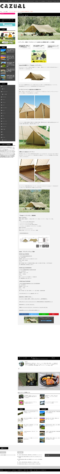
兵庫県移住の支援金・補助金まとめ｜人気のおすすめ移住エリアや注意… (53, 439)
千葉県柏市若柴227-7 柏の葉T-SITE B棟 (29, 269)
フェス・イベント (56, 1)
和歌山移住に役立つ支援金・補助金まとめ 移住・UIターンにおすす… (53, 419)
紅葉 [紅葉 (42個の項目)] (4, 157)
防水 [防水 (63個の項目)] (12, 157)
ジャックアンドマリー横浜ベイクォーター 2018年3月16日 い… (31, 439)
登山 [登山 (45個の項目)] (2, 157)
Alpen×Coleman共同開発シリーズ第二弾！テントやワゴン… (31, 419)
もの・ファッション (30, 1)
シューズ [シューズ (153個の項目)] (2, 151)
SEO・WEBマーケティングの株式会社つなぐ (40, 470)
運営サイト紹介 (26, 470)
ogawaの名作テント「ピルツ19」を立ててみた (27, 304)
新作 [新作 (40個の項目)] (10, 156)
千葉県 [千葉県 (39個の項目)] (10, 155)
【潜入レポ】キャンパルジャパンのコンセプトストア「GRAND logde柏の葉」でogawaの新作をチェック (36, 301)
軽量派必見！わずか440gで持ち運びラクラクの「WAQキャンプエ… (31, 412)
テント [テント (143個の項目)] (13, 151)
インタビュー (43, 1)
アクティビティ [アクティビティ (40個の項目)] (7, 148)
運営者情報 (1, 470)
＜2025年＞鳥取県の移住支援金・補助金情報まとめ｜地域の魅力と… (53, 412)
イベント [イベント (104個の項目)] (11, 148)
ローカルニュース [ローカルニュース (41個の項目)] (6, 154)
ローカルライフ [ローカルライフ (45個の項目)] (10, 154)
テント (47, 358)
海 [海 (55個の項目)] (14, 156)
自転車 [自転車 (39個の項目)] (7, 157)
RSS (48, 455)
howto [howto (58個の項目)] (6, 147)
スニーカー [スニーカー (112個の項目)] (7, 151)
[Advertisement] (39, 341)
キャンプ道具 (5, 11)
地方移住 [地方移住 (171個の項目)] (3, 156)
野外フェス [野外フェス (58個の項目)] (10, 157)
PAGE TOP (30, 467)
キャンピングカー (4, 107)
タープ (44, 358)
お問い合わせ (14, 470)
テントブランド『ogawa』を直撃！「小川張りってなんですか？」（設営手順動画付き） (33, 298)
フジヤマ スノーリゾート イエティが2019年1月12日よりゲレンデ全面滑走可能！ (53, 46)
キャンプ (40, 358)
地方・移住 (10, 1)
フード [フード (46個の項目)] (3, 153)
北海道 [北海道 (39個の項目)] (9, 155)
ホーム (3, 1)
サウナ (3, 115)
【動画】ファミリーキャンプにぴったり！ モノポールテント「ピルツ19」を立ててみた (33, 307)
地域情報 (31, 470)
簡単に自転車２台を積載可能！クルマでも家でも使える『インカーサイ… (31, 425)
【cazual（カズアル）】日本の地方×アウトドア (48, 472)
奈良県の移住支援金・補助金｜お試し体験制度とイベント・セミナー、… (53, 425)
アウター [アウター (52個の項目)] (13, 147)
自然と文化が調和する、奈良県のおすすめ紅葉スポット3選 (38, 46)
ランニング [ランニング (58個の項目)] (11, 153)
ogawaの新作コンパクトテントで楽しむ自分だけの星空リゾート (29, 310)
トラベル (36, 1)
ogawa (37, 358)
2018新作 (34, 358)
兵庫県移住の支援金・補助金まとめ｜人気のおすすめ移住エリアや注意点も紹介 (10, 76)
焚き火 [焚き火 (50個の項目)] (1, 157)
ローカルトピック (23, 1)
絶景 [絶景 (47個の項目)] (5, 157)
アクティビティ (50, 1)
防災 (2, 134)
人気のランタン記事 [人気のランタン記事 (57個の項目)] (4, 155)
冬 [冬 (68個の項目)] (7, 155)
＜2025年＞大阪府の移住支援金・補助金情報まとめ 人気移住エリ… (53, 432)
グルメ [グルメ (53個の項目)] (13, 150)
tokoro (27, 15)
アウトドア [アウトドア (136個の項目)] (2, 148)
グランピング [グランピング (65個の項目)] (10, 150)
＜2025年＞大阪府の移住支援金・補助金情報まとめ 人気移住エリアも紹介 (11, 70)
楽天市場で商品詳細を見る (24, 233)
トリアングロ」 (27, 68)
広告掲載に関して (20, 470)
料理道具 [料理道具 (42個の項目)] (9, 156)
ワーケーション (4, 126)
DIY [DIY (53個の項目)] (4, 147)
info (2, 86)
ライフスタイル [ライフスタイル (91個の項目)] (7, 153)
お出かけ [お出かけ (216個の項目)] (9, 147)
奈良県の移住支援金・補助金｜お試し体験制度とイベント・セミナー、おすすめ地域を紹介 (24, 46)
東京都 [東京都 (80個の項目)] (12, 156)
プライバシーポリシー (8, 470)
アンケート (3, 99)
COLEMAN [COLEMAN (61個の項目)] (2, 147)
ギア (42, 358)
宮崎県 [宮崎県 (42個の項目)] (6, 156)
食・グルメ (16, 1)
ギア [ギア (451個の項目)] (6, 150)
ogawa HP (32, 293)
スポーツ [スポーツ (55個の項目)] (10, 151)
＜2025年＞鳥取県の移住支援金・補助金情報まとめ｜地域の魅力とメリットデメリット (11, 50)
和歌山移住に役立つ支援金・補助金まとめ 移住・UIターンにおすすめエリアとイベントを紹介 (10, 58)
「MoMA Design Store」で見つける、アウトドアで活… (31, 432)
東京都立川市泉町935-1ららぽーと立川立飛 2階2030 (31, 283)
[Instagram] (18, 368)
